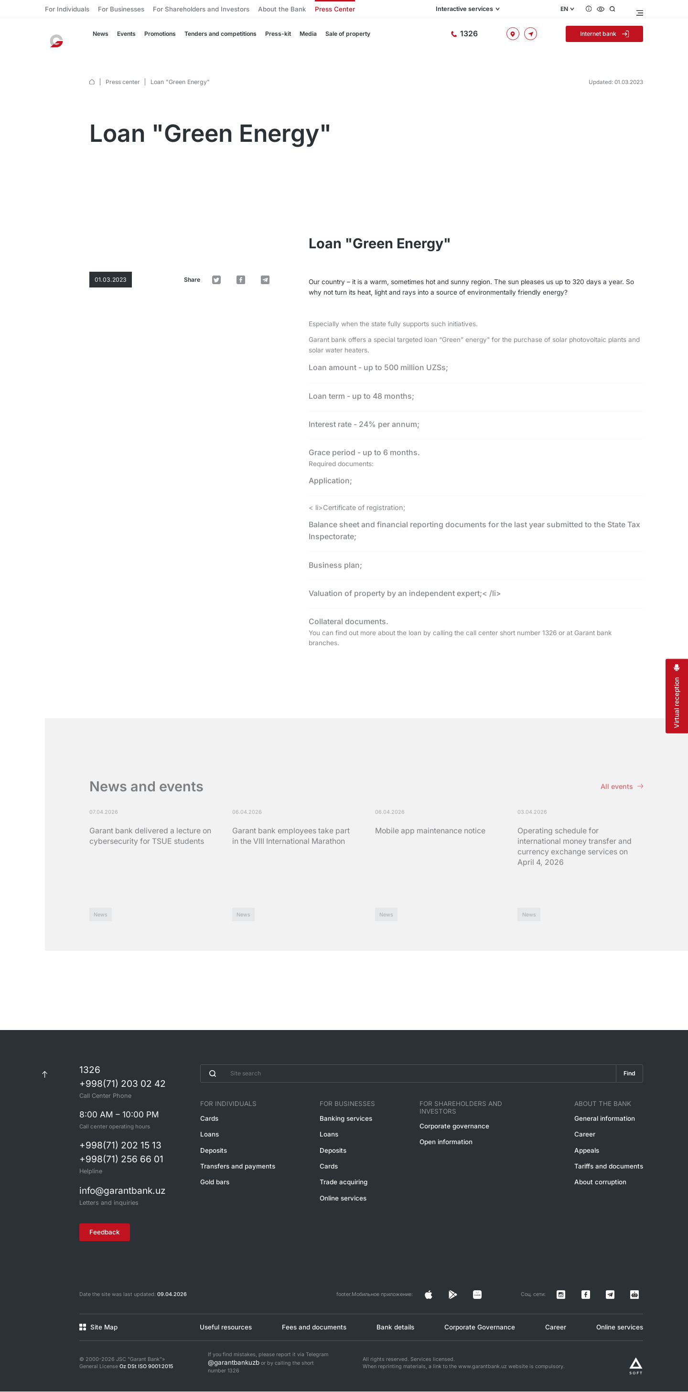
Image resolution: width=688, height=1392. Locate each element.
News (100, 37)
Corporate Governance (477, 1330)
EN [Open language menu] (569, 9)
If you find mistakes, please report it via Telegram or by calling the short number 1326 (268, 1364)
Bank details (392, 1330)
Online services (344, 1206)
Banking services (346, 1133)
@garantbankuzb (228, 1364)
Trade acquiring (345, 1191)
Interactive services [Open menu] (509, 9)
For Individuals (63, 9)
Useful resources (222, 1330)
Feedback (109, 1243)
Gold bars (212, 1191)
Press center (122, 72)
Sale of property (338, 37)
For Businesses (107, 9)
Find (628, 1089)
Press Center (280, 9)
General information (610, 1133)
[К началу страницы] (44, 1089)
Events (125, 37)
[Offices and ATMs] (524, 37)
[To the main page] (60, 37)
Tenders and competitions (216, 37)
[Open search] (621, 9)
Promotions (158, 37)
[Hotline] (487, 37)
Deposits (211, 1162)
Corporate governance (459, 1133)
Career (593, 1148)
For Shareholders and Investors (172, 9)
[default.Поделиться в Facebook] (254, 221)
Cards (207, 1133)
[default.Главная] (92, 72)
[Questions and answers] (595, 9)
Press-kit (271, 37)
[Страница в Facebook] (502, 1302)
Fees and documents (310, 1330)
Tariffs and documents (613, 1177)
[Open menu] (638, 9)
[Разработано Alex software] (636, 1366)
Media (300, 37)
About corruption (606, 1191)
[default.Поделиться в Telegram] (270, 221)
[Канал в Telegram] (623, 1302)
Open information (452, 1148)
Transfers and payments (232, 1177)
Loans (208, 1148)
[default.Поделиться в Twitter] (239, 221)
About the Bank (237, 9)
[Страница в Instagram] (487, 1302)
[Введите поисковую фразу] (407, 1089)
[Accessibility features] (608, 9)
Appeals (594, 1162)
